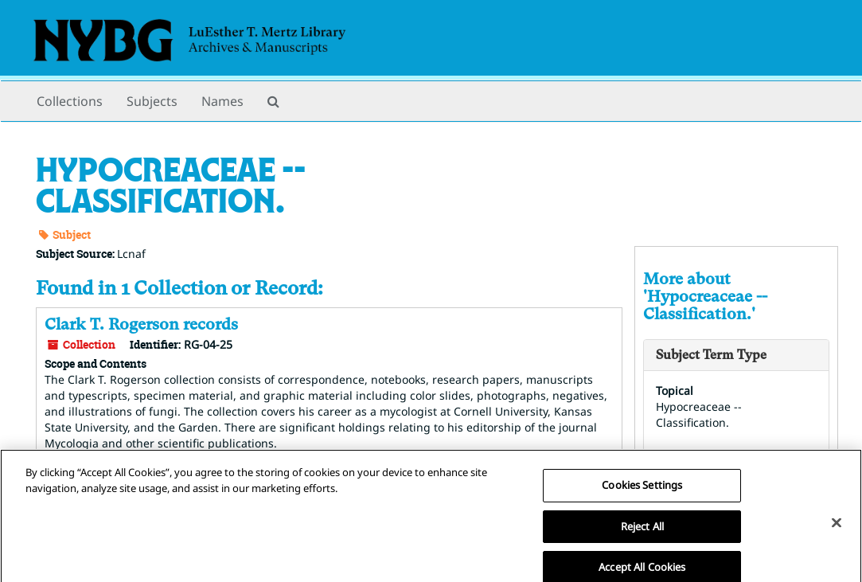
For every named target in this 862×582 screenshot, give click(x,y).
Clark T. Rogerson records (141, 324)
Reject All (642, 536)
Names (222, 101)
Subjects (152, 101)
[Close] (836, 533)
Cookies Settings (642, 496)
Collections (70, 101)
